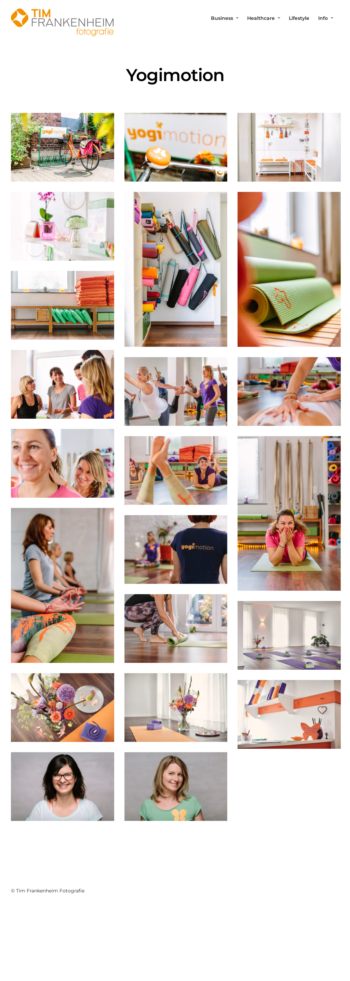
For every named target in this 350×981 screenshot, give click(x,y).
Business (222, 18)
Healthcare (261, 18)
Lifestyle (299, 18)
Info (323, 18)
